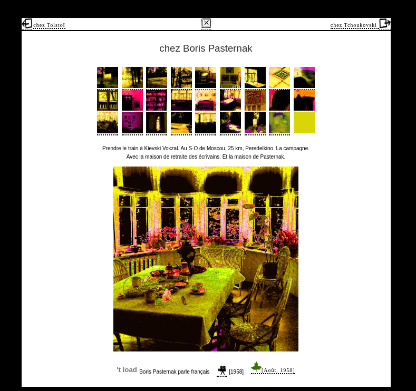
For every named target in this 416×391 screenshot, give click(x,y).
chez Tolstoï (49, 25)
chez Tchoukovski (355, 25)
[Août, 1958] (273, 370)
